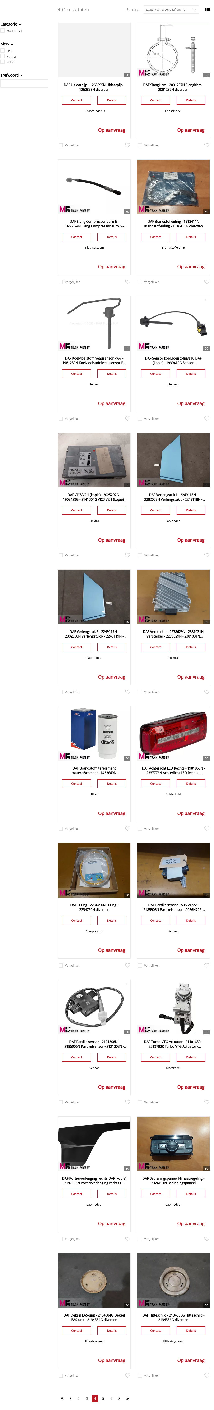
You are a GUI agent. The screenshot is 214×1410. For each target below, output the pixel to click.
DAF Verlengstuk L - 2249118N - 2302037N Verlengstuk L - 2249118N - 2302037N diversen (173, 497)
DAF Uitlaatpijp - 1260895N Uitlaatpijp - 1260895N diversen (94, 87)
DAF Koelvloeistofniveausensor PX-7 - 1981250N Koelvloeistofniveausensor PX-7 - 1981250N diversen (94, 360)
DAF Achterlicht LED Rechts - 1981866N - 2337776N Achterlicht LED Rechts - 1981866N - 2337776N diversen (173, 770)
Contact (76, 100)
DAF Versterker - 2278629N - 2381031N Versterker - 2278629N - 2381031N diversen (173, 634)
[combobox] (171, 9)
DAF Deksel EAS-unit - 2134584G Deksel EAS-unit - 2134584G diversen (94, 1317)
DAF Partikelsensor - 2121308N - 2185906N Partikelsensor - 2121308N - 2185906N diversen (94, 1044)
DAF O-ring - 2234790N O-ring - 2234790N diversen (94, 907)
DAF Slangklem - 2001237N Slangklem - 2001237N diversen (173, 87)
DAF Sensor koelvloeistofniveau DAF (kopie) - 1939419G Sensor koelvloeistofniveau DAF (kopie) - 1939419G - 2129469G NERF (173, 360)
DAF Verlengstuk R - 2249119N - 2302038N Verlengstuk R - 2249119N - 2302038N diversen (94, 634)
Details (112, 100)
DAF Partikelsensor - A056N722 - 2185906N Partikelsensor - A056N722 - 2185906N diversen (173, 907)
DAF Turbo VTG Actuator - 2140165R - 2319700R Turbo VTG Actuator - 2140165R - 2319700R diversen (173, 1044)
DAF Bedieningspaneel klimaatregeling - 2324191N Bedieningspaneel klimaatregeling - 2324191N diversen (173, 1180)
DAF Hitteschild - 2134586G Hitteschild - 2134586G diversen (173, 1317)
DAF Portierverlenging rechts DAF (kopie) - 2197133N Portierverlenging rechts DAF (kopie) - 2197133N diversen (94, 1180)
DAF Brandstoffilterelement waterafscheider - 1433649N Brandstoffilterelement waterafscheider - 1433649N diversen (94, 770)
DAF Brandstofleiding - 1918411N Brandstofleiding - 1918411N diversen (173, 223)
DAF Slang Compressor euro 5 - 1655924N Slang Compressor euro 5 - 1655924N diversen (94, 223)
